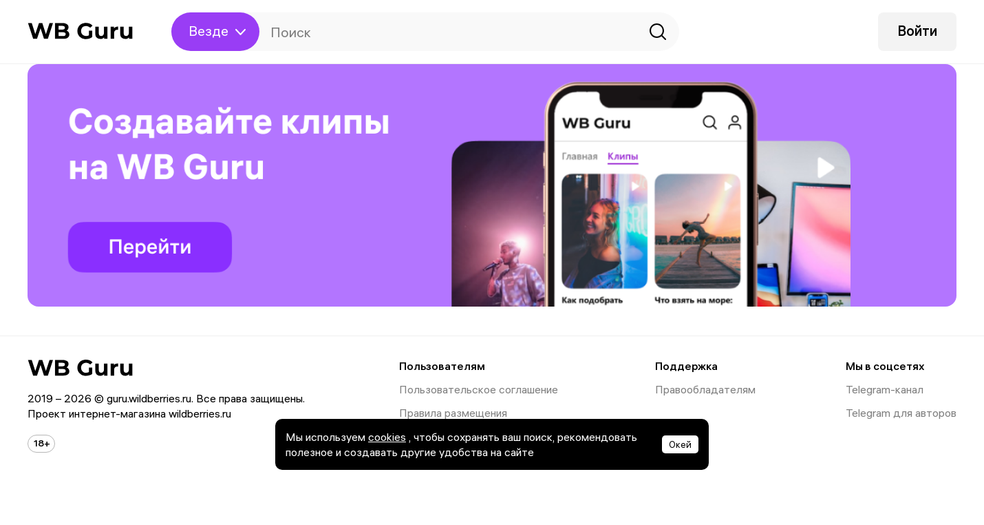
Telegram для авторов (901, 413)
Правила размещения (453, 413)
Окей (680, 444)
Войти (917, 30)
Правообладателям (705, 389)
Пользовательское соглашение (478, 389)
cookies (387, 437)
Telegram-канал (884, 389)
